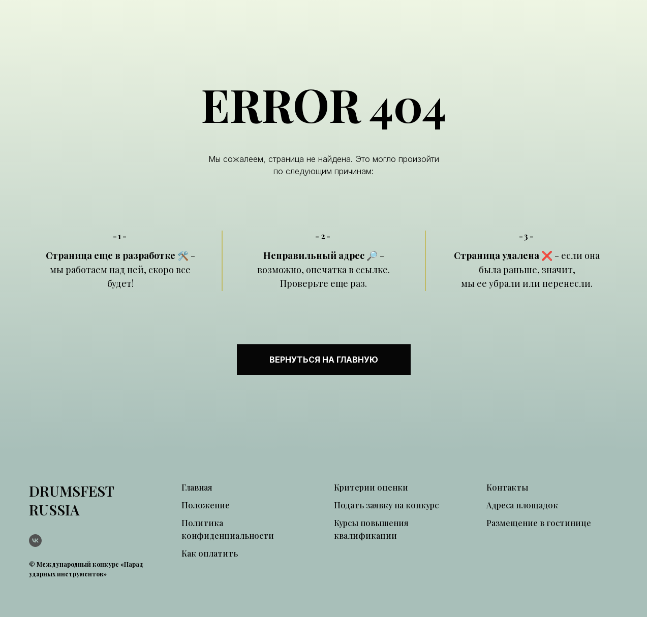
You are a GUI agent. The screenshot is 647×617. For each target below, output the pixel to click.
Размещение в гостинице (538, 522)
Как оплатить (209, 553)
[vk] (35, 540)
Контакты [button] (507, 487)
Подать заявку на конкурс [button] (386, 505)
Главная (196, 487)
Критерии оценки (371, 487)
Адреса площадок (522, 505)
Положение (205, 505)
